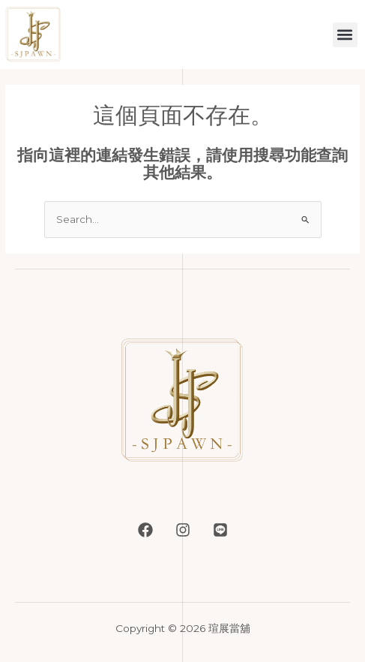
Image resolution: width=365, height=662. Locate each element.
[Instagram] (182, 529)
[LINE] (220, 529)
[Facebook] (145, 529)
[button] (345, 35)
